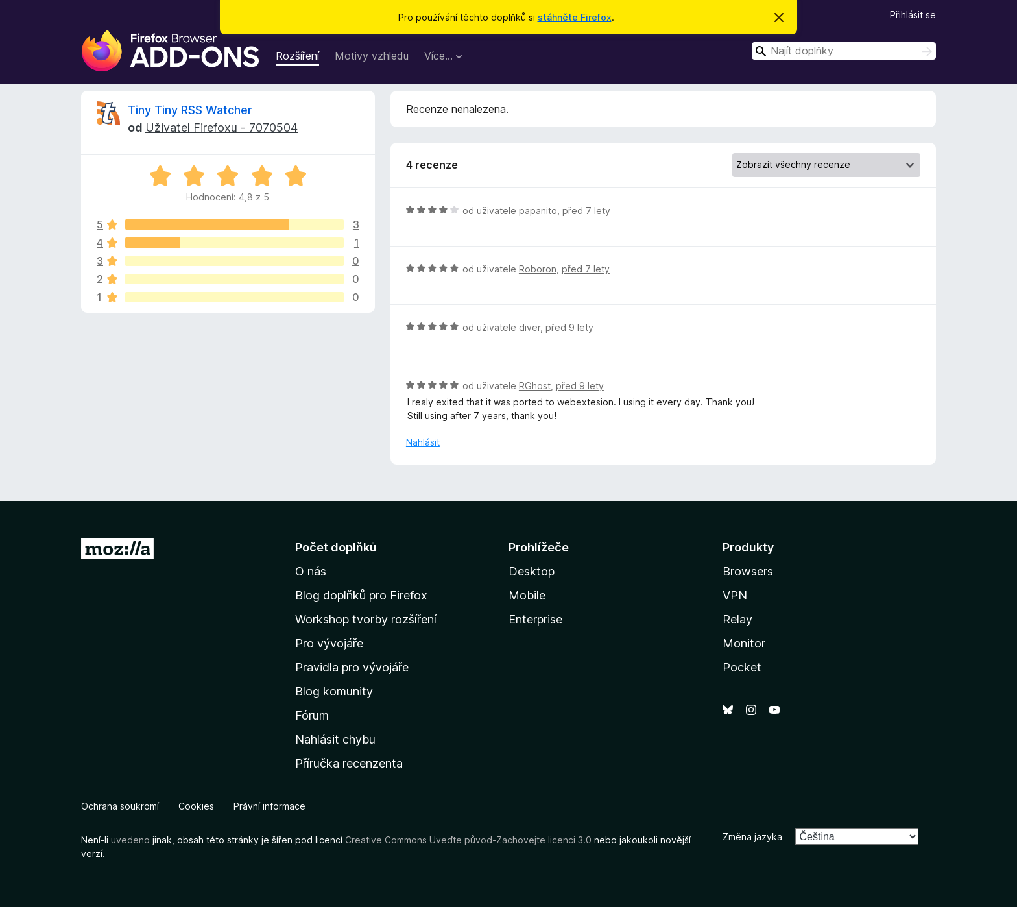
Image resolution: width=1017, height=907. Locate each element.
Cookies (196, 806)
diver (529, 327)
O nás (310, 571)
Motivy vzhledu (372, 55)
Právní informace (269, 806)
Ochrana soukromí (120, 806)
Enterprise (535, 619)
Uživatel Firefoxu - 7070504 (221, 127)
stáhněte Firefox (575, 17)
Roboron (537, 268)
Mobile (526, 595)
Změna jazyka (752, 836)
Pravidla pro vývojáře (352, 667)
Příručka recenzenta (349, 763)
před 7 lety (586, 210)
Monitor (744, 643)
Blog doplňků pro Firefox (361, 595)
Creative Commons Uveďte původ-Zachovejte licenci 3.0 (468, 839)
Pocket (742, 667)
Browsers (748, 571)
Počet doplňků (336, 547)
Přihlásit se (913, 14)
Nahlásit (423, 442)
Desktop (531, 571)
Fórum (312, 715)
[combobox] (844, 51)
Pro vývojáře (329, 643)
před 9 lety (569, 327)
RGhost (535, 385)
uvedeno (131, 839)
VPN (735, 595)
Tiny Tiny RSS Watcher (190, 110)
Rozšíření (297, 55)
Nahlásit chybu (335, 739)
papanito (538, 210)
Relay (737, 619)
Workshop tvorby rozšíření (366, 619)
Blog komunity (334, 691)
